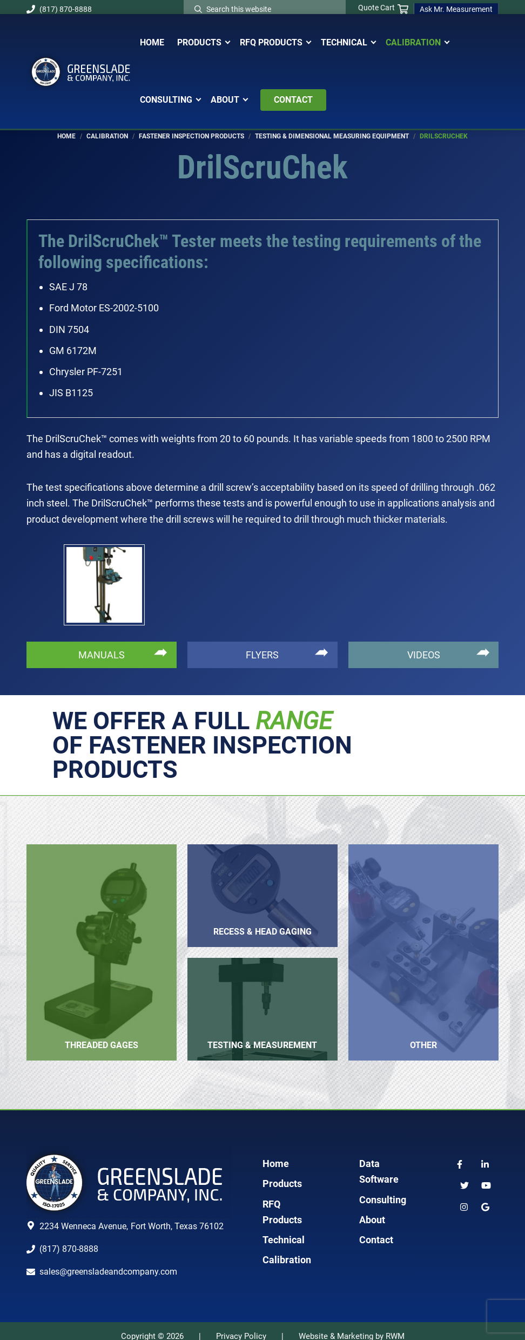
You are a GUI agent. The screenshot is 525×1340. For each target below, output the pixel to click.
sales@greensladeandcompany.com (108, 1261)
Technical (283, 1229)
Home (275, 1152)
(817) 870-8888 (59, 9)
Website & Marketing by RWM (352, 1325)
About (372, 1209)
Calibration (286, 1249)
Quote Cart (383, 8)
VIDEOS (423, 644)
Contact (376, 1229)
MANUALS (101, 644)
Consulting (382, 1189)
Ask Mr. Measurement (456, 9)
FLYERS (262, 644)
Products (282, 1172)
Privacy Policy (241, 1325)
